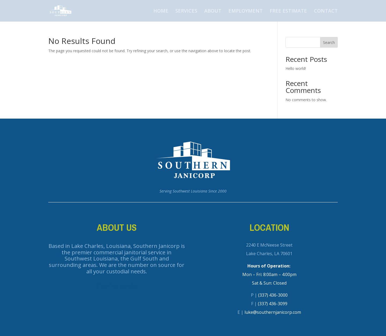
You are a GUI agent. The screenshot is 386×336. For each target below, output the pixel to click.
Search (329, 42)
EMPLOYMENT (245, 11)
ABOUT (212, 11)
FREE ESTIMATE (288, 11)
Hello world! (295, 68)
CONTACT (326, 11)
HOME (160, 11)
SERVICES (186, 11)
